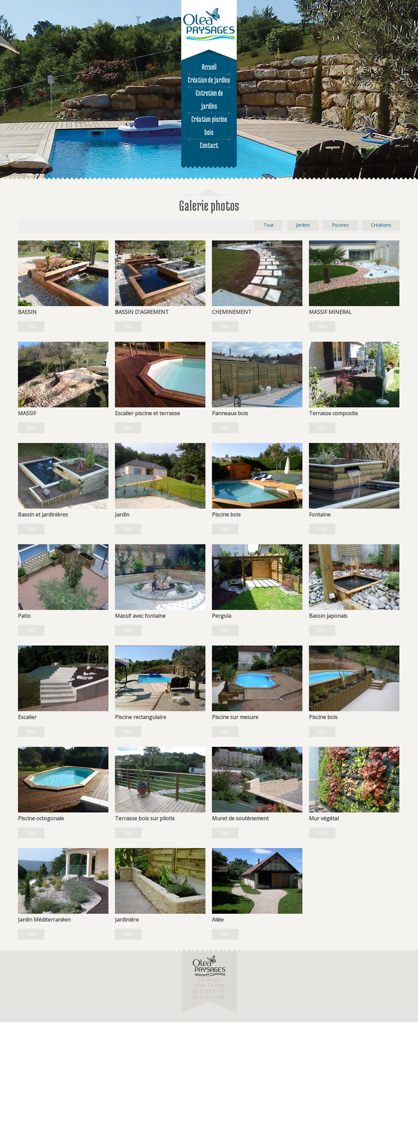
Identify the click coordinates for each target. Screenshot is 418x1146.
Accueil (209, 67)
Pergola (221, 615)
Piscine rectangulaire (140, 717)
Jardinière (127, 919)
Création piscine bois (209, 125)
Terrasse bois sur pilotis (145, 818)
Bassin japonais (328, 615)
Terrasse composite (333, 413)
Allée (218, 919)
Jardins (303, 225)
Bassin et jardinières (43, 514)
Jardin (122, 514)
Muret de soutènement (240, 818)
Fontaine (319, 514)
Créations (381, 225)
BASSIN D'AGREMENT (142, 312)
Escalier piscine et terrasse (147, 413)
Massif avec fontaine (140, 615)
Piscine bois (226, 514)
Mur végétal (324, 818)
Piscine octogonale (41, 818)
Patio (24, 615)
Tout (269, 225)
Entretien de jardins (209, 99)
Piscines (340, 225)
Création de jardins (209, 80)
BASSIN (27, 312)
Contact (209, 145)
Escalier (27, 717)
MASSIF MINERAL (330, 312)
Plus (31, 326)
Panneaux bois (230, 413)
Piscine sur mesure (235, 717)
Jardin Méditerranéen (44, 919)
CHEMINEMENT (231, 312)
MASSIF (27, 413)
